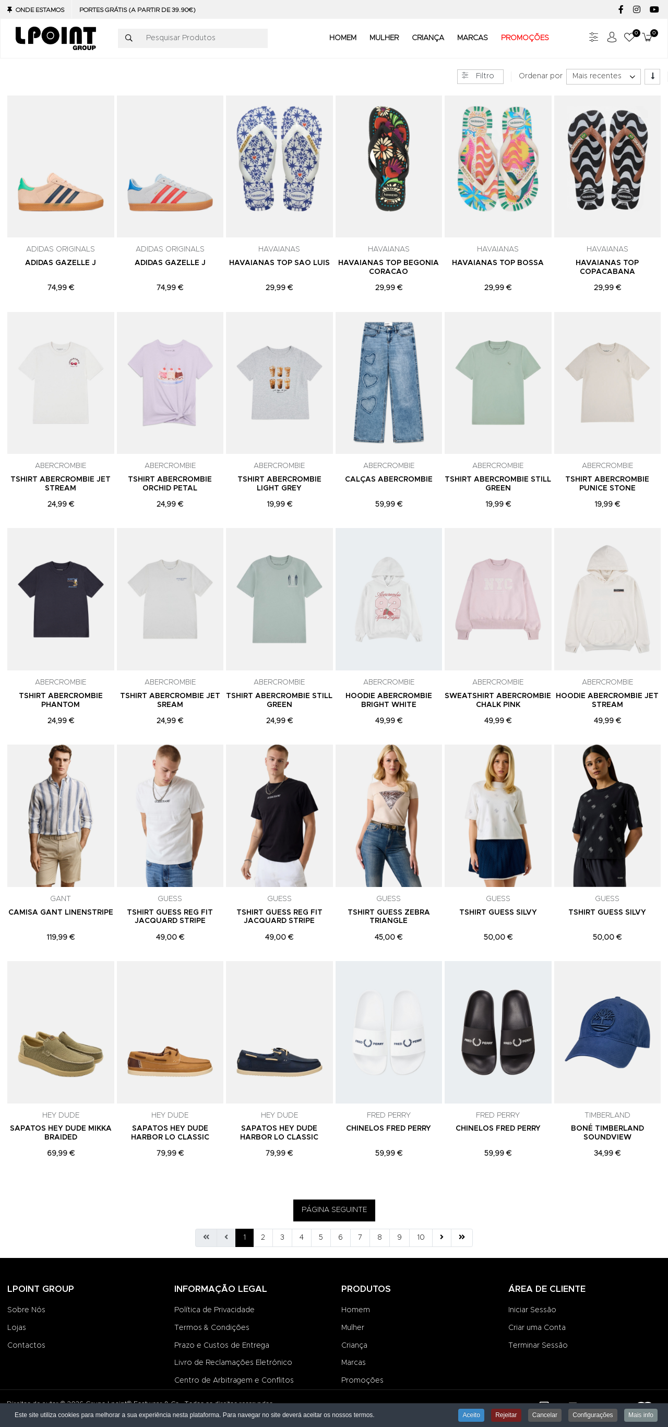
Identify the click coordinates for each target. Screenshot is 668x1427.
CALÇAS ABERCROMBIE (389, 479)
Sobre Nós (26, 1310)
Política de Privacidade (214, 1310)
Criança (354, 1345)
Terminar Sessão (538, 1345)
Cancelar (544, 1415)
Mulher (352, 1328)
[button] (629, 38)
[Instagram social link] (636, 10)
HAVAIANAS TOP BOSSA (498, 263)
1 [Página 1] (244, 1237)
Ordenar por (541, 76)
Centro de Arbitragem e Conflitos (234, 1380)
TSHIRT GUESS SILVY (498, 912)
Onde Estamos (40, 10)
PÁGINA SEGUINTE (334, 1210)
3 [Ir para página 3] (282, 1237)
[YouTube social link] (654, 10)
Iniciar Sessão (532, 1310)
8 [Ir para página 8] (379, 1237)
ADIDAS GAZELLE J (60, 263)
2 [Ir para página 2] (263, 1237)
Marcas (353, 1362)
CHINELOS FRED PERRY (388, 1128)
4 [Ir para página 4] (302, 1237)
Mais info (640, 1415)
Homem (355, 1310)
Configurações (592, 1415)
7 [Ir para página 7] (360, 1237)
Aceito (471, 1415)
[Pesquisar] (129, 39)
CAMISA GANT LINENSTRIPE (60, 912)
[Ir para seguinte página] (441, 1238)
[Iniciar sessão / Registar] (612, 38)
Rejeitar (506, 1415)
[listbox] (603, 77)
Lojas (16, 1328)
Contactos (26, 1345)
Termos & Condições (211, 1328)
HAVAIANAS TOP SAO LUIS (279, 263)
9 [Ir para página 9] (399, 1237)
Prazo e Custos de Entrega (221, 1345)
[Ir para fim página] (462, 1238)
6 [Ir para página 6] (340, 1237)
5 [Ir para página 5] (321, 1237)
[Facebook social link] (620, 10)
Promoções (362, 1380)
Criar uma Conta (537, 1328)
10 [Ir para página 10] (421, 1237)
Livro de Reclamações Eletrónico (233, 1362)
